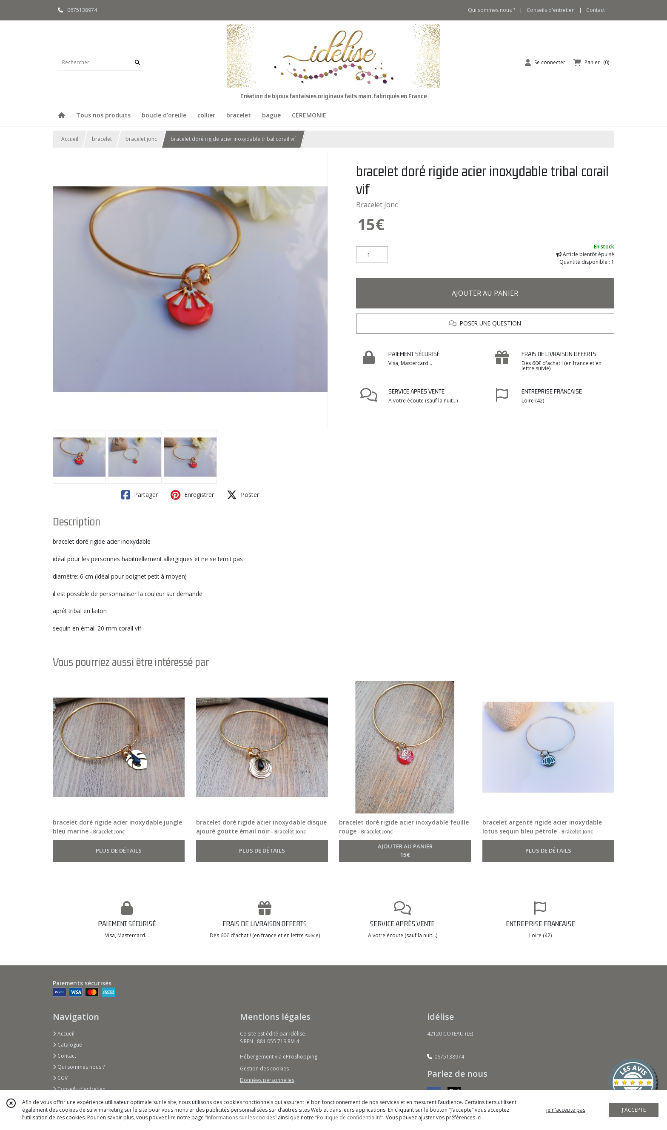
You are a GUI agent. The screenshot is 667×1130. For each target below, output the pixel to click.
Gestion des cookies (264, 1068)
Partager (139, 495)
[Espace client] (545, 62)
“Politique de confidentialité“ (349, 1117)
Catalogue (67, 1044)
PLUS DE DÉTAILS (119, 850)
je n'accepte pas (565, 1109)
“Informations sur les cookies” (240, 1117)
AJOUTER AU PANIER (485, 293)
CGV (60, 1077)
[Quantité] (372, 254)
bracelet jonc (141, 139)
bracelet (102, 139)
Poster (243, 495)
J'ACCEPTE (634, 1109)
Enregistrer (192, 495)
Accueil (69, 139)
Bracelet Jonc (377, 204)
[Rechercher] (137, 62)
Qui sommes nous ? (79, 1066)
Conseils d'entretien (79, 1089)
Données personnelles (267, 1080)
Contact (595, 10)
